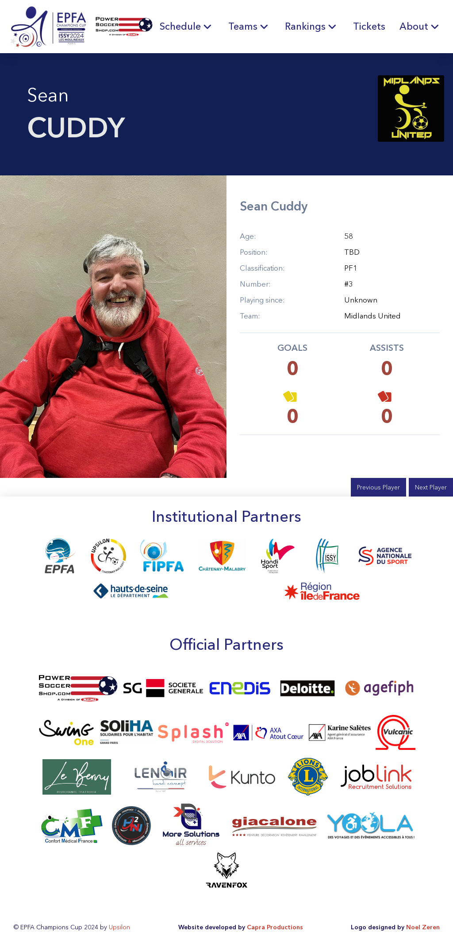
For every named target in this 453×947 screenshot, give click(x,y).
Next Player (431, 487)
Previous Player (378, 487)
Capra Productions (275, 927)
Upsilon (119, 927)
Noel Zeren (423, 927)
